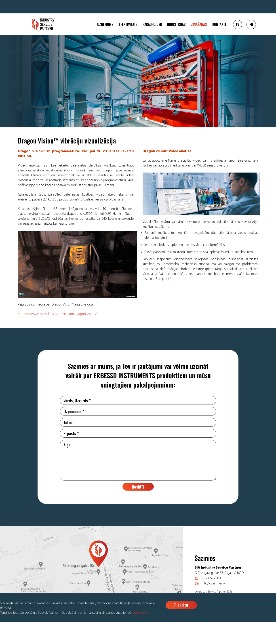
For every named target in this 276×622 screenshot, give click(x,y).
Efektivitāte (128, 24)
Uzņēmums (105, 24)
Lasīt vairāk (141, 613)
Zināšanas (199, 24)
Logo (43, 24)
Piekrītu (181, 605)
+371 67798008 (213, 578)
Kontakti (219, 24)
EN (251, 24)
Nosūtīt (138, 487)
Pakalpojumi (152, 24)
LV (237, 24)
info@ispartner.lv (213, 583)
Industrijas (176, 24)
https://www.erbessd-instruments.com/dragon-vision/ (57, 314)
